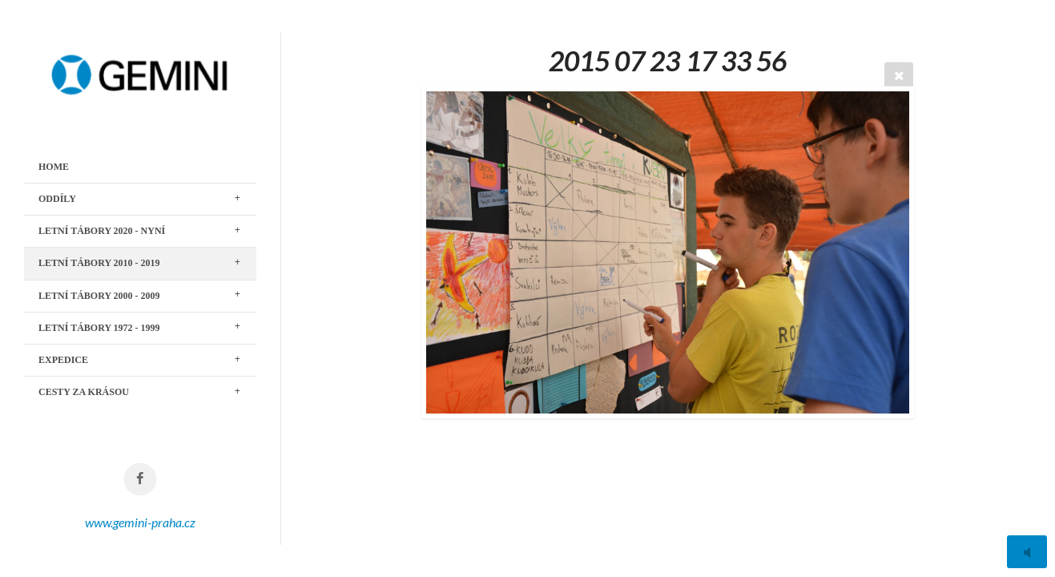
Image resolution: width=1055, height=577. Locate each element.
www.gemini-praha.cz (140, 522)
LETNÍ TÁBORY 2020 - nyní (101, 230)
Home (53, 166)
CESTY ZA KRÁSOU (83, 391)
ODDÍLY (57, 198)
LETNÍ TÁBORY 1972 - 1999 (99, 327)
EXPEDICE (63, 359)
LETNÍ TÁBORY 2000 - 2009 (99, 295)
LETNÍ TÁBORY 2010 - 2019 (99, 262)
